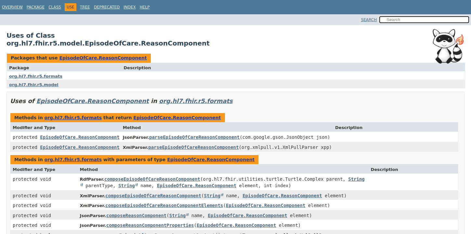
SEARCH (369, 20)
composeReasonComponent (136, 215)
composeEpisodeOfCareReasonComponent (152, 179)
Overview (12, 7)
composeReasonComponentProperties (150, 225)
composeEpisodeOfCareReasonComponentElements (164, 205)
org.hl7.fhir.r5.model (34, 84)
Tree (85, 7)
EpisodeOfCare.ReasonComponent (103, 57)
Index (130, 7)
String (126, 185)
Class (54, 7)
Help (145, 7)
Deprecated (107, 7)
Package (36, 7)
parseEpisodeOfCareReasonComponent (194, 137)
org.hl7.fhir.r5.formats (35, 76)
